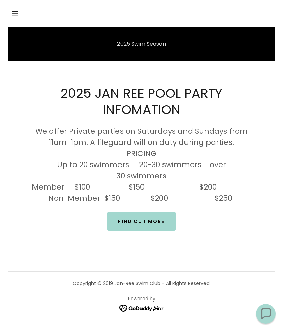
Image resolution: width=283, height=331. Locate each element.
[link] (141, 308)
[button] (15, 13)
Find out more (141, 221)
